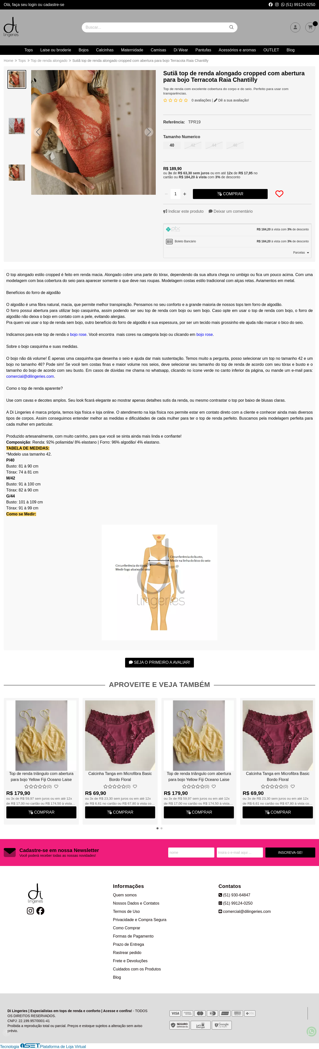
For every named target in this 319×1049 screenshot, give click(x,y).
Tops (28, 50)
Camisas (158, 50)
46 (235, 145)
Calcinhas (104, 50)
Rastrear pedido (127, 953)
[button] (38, 132)
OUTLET (271, 50)
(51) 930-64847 (234, 895)
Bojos (83, 50)
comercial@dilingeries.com (30, 376)
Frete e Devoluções (130, 961)
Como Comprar (126, 928)
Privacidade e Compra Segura (139, 920)
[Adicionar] (185, 194)
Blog (291, 50)
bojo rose (78, 334)
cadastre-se (53, 4)
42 (193, 145)
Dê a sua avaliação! (231, 100)
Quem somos (125, 895)
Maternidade (132, 50)
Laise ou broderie (55, 50)
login (33, 4)
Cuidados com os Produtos (137, 969)
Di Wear (181, 50)
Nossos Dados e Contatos (136, 903)
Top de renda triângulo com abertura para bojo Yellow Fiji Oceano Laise (41, 776)
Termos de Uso (126, 911)
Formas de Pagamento (133, 936)
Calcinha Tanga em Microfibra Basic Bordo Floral (120, 776)
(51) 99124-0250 (298, 4)
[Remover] (166, 194)
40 (172, 145)
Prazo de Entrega (128, 944)
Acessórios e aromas (237, 50)
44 (214, 145)
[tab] (237, 230)
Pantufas (203, 50)
